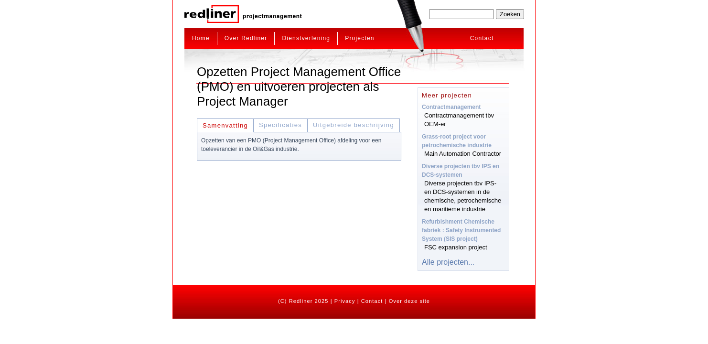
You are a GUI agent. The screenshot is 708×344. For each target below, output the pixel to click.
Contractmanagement (451, 107)
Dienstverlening (306, 38)
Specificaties (280, 125)
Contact (482, 38)
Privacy (344, 301)
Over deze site (409, 301)
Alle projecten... (448, 262)
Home (201, 38)
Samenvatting (225, 125)
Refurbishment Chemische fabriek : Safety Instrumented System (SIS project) (461, 230)
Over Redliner (246, 38)
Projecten (360, 38)
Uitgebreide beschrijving (353, 125)
